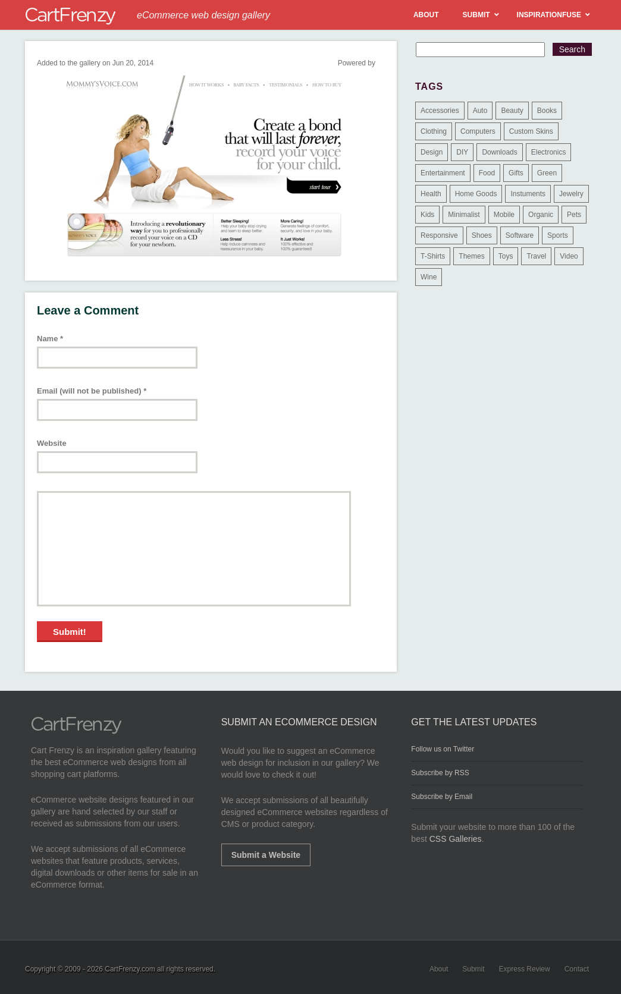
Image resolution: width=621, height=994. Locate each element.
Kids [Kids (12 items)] (427, 214)
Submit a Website (265, 855)
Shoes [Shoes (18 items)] (482, 235)
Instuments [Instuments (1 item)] (527, 194)
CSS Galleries (455, 839)
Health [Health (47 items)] (431, 194)
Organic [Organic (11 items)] (540, 214)
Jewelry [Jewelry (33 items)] (571, 194)
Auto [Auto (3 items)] (480, 110)
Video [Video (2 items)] (569, 256)
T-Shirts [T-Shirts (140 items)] (433, 256)
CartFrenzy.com (130, 969)
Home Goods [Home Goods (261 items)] (476, 194)
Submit (473, 969)
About (438, 969)
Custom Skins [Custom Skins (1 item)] (531, 131)
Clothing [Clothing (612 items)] (434, 131)
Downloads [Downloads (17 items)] (499, 152)
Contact (576, 969)
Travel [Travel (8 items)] (536, 256)
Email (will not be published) (91, 390)
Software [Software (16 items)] (520, 235)
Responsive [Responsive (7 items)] (439, 235)
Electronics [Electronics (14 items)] (548, 152)
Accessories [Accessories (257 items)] (440, 110)
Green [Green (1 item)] (547, 173)
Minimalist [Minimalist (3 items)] (463, 214)
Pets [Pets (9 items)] (574, 214)
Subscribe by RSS (440, 773)
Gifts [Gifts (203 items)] (516, 173)
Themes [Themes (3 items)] (471, 256)
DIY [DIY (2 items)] (462, 152)
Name (50, 338)
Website (52, 443)
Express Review (524, 969)
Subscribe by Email (441, 796)
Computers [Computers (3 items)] (477, 131)
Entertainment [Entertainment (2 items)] (443, 173)
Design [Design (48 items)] (432, 152)
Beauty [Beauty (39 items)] (512, 110)
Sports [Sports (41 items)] (557, 235)
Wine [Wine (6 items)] (429, 277)
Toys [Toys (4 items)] (505, 256)
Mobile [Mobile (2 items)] (504, 214)
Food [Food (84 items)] (487, 173)
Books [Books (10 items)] (547, 110)
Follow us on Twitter (442, 749)
